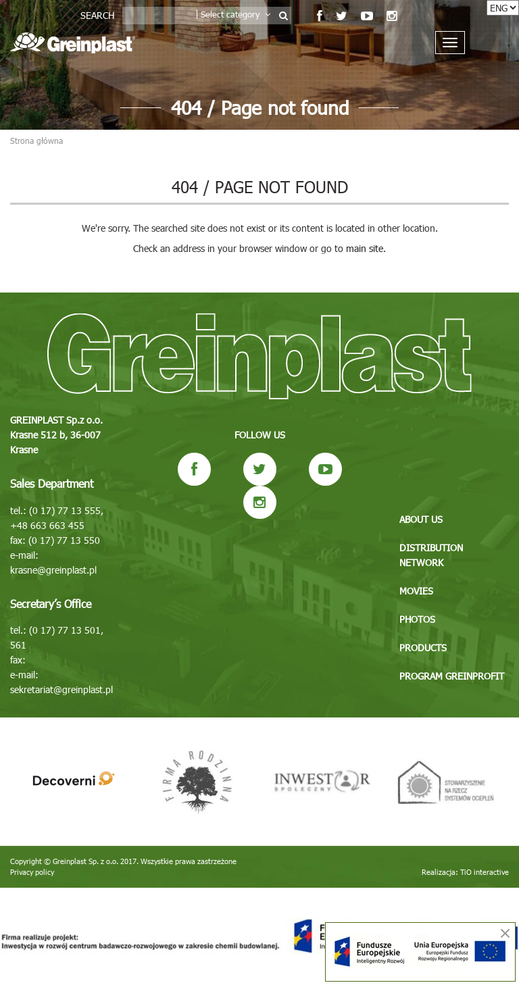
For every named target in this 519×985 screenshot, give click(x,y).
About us (421, 519)
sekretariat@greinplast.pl (61, 689)
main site (364, 248)
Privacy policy (32, 871)
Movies (416, 590)
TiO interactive (484, 871)
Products (423, 647)
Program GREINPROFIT (451, 676)
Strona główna (36, 140)
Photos (417, 619)
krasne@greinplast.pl (53, 569)
